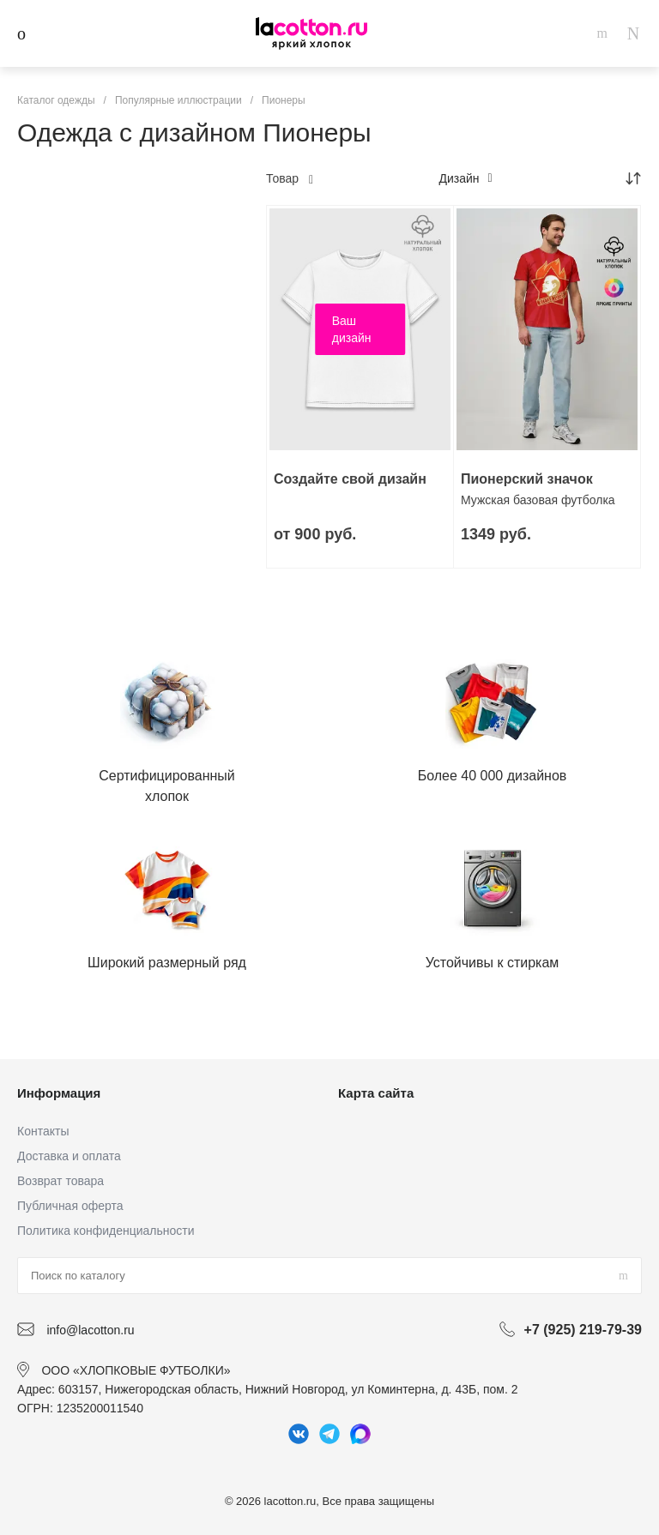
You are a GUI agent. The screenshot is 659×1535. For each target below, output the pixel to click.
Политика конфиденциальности (106, 1230)
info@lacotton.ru (90, 1330)
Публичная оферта (70, 1206)
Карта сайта (376, 1093)
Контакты (43, 1131)
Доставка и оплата (69, 1156)
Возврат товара (60, 1181)
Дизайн (465, 178)
